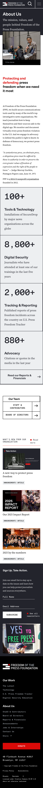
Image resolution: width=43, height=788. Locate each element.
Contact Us (8, 731)
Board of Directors (13, 716)
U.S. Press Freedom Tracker (18, 694)
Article (20, 483)
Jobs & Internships (13, 728)
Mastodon (15, 776)
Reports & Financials (14, 720)
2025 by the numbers (14, 552)
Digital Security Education (18, 698)
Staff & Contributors (14, 712)
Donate (21, 746)
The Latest (8, 686)
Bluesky (5, 776)
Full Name (8, 597)
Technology (8, 690)
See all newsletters (33, 614)
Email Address (11, 606)
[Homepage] (14, 4)
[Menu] (39, 4)
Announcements (10, 483)
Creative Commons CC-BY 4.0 (25, 779)
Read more (34, 441)
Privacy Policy (8, 771)
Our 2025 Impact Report (16, 514)
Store (5, 736)
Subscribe (12, 615)
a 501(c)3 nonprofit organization (24, 179)
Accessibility (23, 771)
